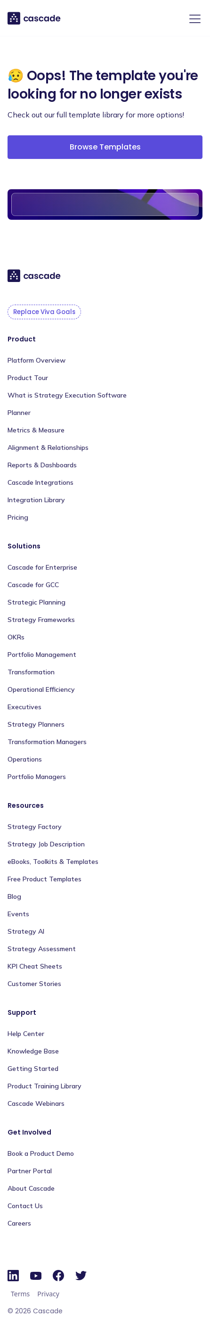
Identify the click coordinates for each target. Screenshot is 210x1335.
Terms (20, 1293)
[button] (193, 19)
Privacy (48, 1293)
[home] (35, 18)
